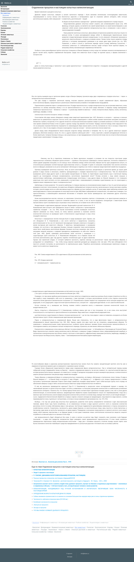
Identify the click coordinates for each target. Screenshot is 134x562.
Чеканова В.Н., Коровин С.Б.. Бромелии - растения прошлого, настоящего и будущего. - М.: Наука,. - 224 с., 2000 (70, 481)
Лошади (3, 37)
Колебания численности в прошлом (45, 502)
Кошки (3, 32)
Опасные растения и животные (11, 43)
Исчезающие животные (10, 19)
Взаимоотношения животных (10, 11)
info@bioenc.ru (6, 64)
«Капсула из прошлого (41, 505)
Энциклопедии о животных (12, 24)
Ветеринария (5, 9)
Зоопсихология (6, 28)
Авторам (69, 556)
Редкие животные (7, 48)
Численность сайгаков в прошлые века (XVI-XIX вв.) (51, 499)
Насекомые (5, 39)
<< (129, 4)
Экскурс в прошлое (40, 507)
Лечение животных (7, 35)
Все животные (5, 13)
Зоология (6, 15)
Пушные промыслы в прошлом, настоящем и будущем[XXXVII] (54, 478)
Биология (4, 6)
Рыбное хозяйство (9, 22)
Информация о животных (11, 17)
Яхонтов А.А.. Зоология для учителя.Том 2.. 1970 (55, 462)
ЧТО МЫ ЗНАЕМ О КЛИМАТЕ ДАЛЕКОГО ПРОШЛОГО (51, 510)
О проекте (69, 553)
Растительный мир (7, 45)
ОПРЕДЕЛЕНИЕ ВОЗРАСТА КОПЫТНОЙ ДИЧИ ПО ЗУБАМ (52, 493)
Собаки (3, 52)
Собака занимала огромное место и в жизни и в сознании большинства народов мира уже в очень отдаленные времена (74, 496)
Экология (4, 54)
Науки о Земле (5, 41)
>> (132, 4)
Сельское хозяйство (7, 50)
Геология (4, 26)
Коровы (3, 30)
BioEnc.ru (7, 3)
